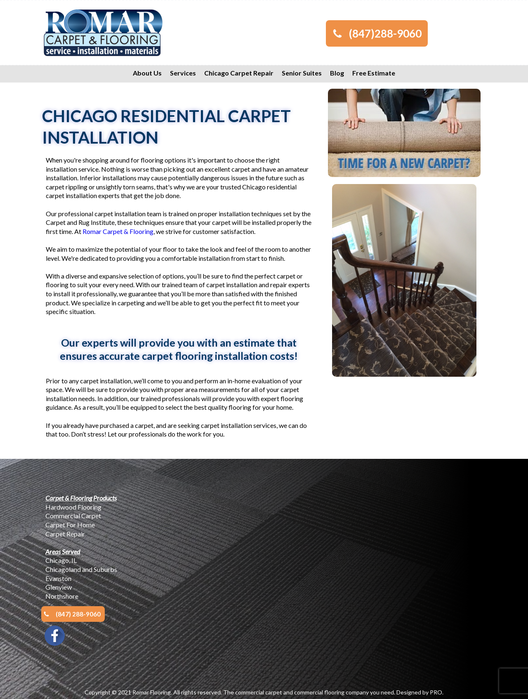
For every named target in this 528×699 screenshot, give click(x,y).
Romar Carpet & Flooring (117, 231)
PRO (436, 692)
